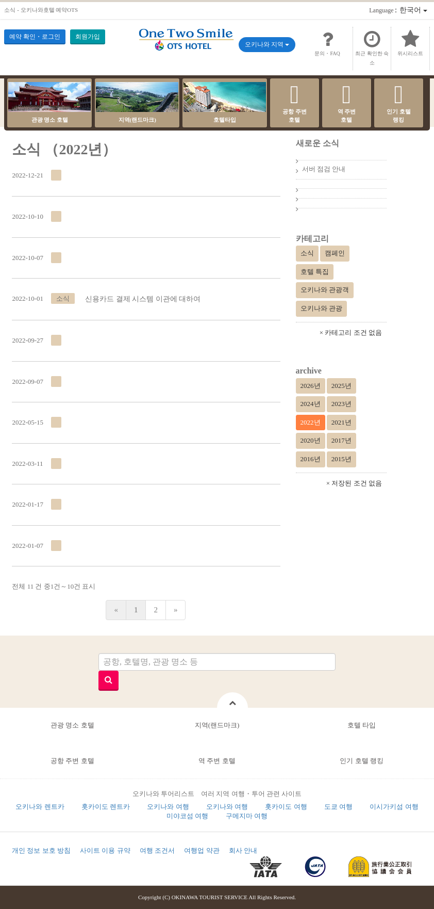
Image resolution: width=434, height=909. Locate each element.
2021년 (341, 422)
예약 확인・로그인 (34, 36)
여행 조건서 (157, 850)
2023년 (341, 404)
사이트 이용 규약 (105, 850)
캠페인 (335, 253)
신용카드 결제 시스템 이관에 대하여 (143, 299)
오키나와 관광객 (325, 290)
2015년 (341, 459)
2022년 (311, 422)
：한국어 (398, 10)
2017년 (341, 440)
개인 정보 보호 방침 (41, 850)
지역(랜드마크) (137, 102)
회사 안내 (243, 850)
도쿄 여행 (338, 806)
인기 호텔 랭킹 (361, 761)
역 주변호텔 (346, 102)
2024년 (311, 404)
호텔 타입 (361, 725)
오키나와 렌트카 (39, 806)
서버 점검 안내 (324, 169)
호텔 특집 (315, 271)
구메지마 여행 (247, 816)
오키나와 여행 (168, 806)
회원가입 (87, 36)
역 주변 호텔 (217, 761)
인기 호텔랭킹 (398, 102)
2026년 (311, 385)
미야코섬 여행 (187, 816)
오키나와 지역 (267, 44)
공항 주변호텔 (294, 102)
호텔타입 (224, 102)
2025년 (341, 385)
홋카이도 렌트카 (105, 806)
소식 (307, 253)
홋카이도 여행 (286, 806)
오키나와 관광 (321, 308)
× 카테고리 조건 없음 (351, 332)
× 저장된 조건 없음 (354, 483)
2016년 (311, 459)
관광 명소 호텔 (49, 102)
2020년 (311, 440)
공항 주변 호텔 (72, 761)
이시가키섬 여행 (394, 806)
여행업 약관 (201, 850)
